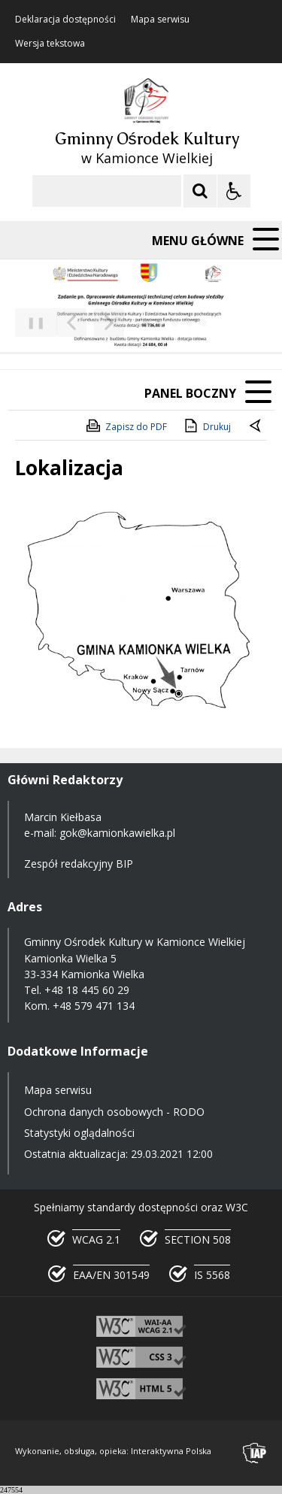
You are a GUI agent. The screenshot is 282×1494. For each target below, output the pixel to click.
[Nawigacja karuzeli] (90, 322)
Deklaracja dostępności (65, 19)
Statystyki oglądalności (79, 1133)
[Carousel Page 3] (174, 323)
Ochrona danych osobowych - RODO (114, 1112)
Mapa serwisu (160, 19)
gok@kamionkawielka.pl (117, 833)
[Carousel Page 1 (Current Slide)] (146, 323)
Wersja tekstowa (50, 43)
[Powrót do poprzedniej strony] (256, 427)
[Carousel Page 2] (160, 323)
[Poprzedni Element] (71, 322)
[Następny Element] (109, 322)
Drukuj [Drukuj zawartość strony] (206, 425)
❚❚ (30, 322)
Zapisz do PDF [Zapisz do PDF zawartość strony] (125, 425)
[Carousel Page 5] (203, 323)
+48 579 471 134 (94, 1006)
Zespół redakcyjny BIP (78, 863)
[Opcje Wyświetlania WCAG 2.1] (233, 191)
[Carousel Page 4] (189, 323)
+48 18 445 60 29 (86, 990)
